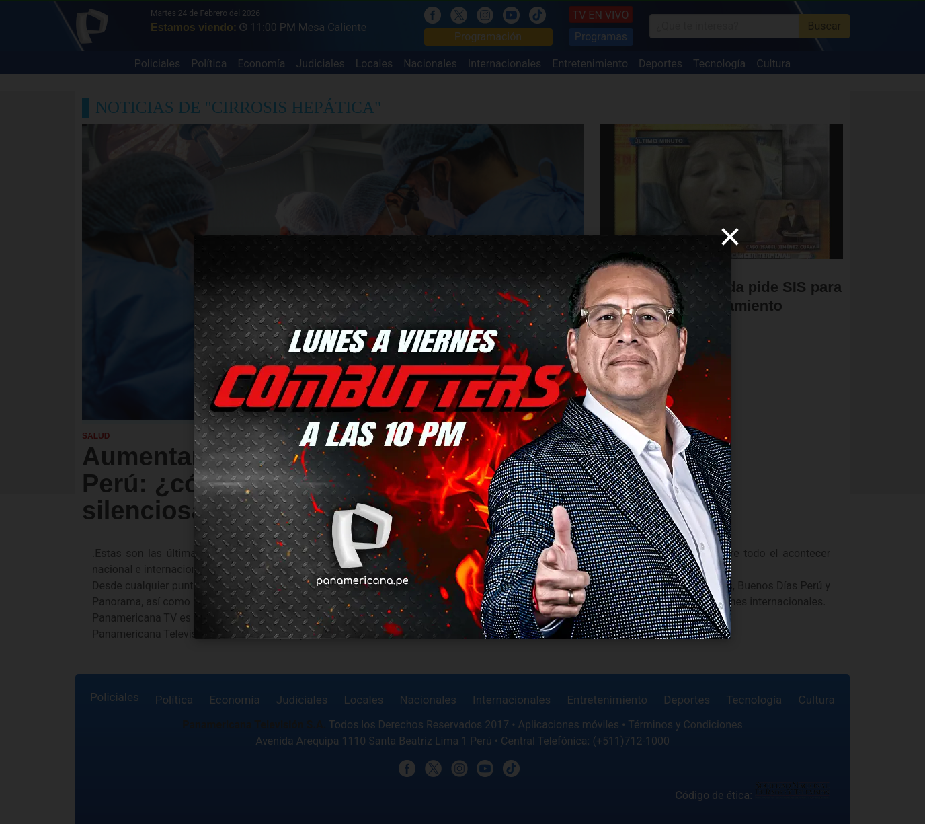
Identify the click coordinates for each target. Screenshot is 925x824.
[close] (730, 236)
